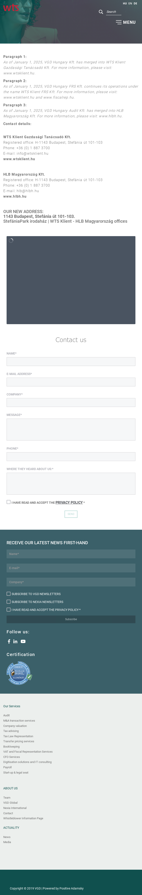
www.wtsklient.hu (19, 159)
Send (71, 514)
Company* (15, 394)
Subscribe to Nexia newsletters (35, 602)
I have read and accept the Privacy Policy (43, 610)
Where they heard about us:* (30, 469)
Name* (11, 353)
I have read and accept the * (46, 502)
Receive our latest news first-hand (47, 542)
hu (125, 3)
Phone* (12, 448)
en (130, 3)
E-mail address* (19, 374)
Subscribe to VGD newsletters (34, 594)
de (135, 3)
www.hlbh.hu (15, 196)
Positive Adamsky (71, 888)
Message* (14, 415)
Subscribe (71, 619)
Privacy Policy (69, 502)
